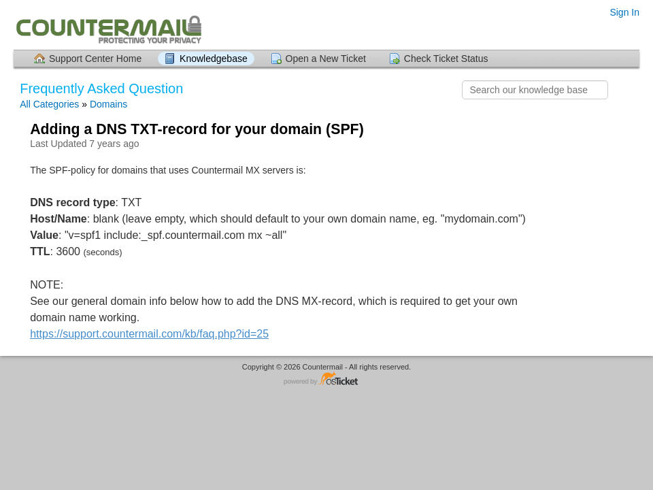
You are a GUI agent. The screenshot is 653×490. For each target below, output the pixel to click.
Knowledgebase (214, 58)
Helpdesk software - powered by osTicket (326, 379)
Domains (108, 104)
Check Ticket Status (446, 58)
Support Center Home (95, 58)
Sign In (624, 12)
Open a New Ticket (326, 58)
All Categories (49, 104)
